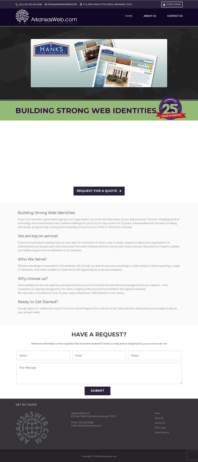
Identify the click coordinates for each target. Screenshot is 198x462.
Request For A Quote (99, 191)
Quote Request (162, 432)
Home (129, 16)
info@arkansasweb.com (62, 4)
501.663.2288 (35, 4)
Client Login (173, 4)
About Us (150, 16)
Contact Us (175, 16)
